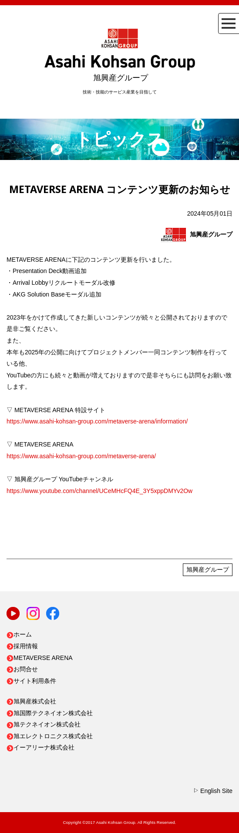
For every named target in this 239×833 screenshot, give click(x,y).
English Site (212, 790)
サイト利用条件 (31, 680)
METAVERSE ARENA (40, 657)
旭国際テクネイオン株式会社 (50, 713)
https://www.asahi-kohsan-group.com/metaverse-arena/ (81, 456)
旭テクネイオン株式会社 (44, 724)
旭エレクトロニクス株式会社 (50, 736)
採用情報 (22, 646)
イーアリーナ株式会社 (40, 747)
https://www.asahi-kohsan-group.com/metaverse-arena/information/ (97, 421)
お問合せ (22, 669)
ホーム (19, 634)
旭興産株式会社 (31, 701)
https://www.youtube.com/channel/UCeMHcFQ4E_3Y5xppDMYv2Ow (99, 490)
